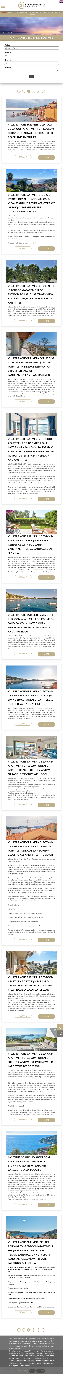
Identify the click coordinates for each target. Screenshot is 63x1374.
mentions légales (51, 144)
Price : (8, 67)
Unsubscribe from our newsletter (31, 147)
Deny (32, 1371)
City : (7, 45)
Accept (40, 1371)
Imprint (42, 144)
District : (9, 52)
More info (23, 1371)
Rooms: (8, 60)
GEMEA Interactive (34, 144)
